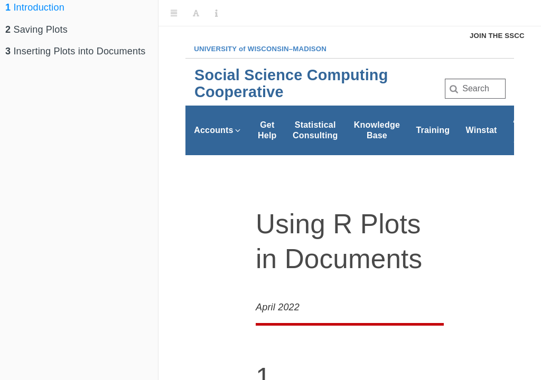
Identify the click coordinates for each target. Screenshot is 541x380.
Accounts (218, 130)
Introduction (34, 7)
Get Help (267, 130)
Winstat (481, 130)
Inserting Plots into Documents (75, 51)
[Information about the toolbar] (216, 13)
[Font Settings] (196, 13)
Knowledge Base (377, 130)
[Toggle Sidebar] (174, 13)
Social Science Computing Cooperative (291, 83)
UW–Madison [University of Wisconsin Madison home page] (260, 49)
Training (433, 130)
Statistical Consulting (315, 130)
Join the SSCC (497, 36)
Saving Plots (36, 29)
